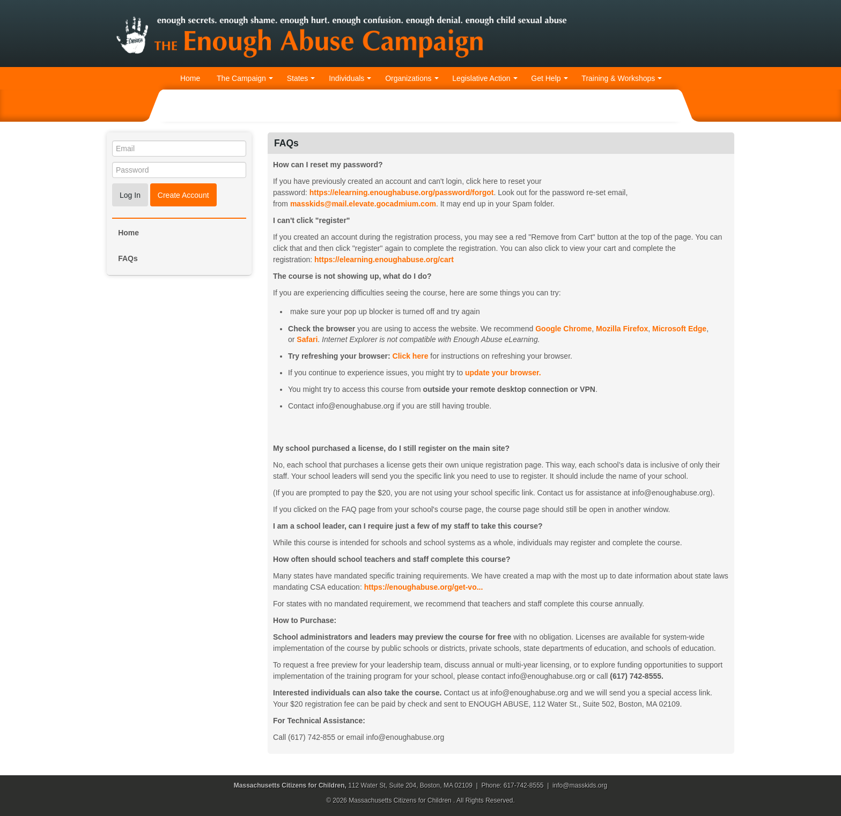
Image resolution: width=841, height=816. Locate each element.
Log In (130, 195)
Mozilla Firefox (622, 328)
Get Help (549, 78)
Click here (411, 356)
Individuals (350, 78)
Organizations (411, 78)
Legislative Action (484, 78)
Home (190, 78)
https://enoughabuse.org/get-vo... (423, 587)
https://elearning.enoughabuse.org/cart (384, 259)
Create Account (183, 195)
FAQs (128, 258)
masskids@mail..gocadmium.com (363, 203)
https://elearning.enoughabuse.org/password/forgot (401, 192)
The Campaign (245, 78)
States (301, 78)
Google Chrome (563, 328)
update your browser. (503, 372)
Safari (307, 339)
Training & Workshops (621, 78)
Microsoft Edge (679, 328)
